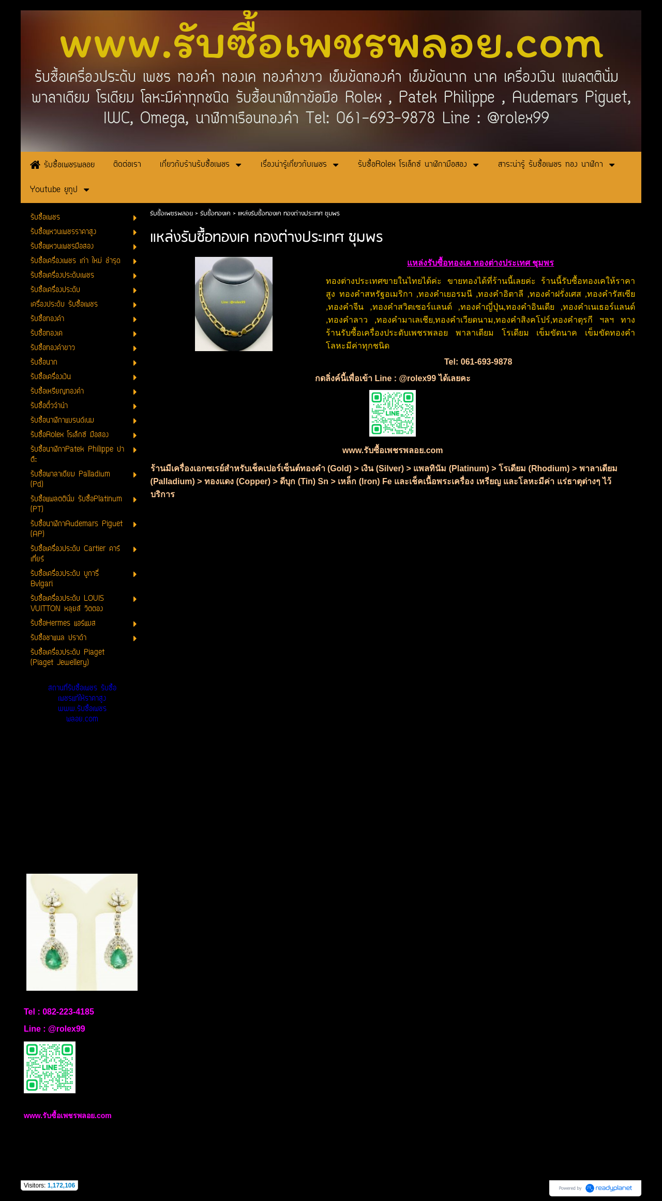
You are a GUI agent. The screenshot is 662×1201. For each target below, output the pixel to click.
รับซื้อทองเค (215, 213)
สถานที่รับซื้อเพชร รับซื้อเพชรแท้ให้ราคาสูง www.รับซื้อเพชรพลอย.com (82, 704)
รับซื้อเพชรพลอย (171, 213)
